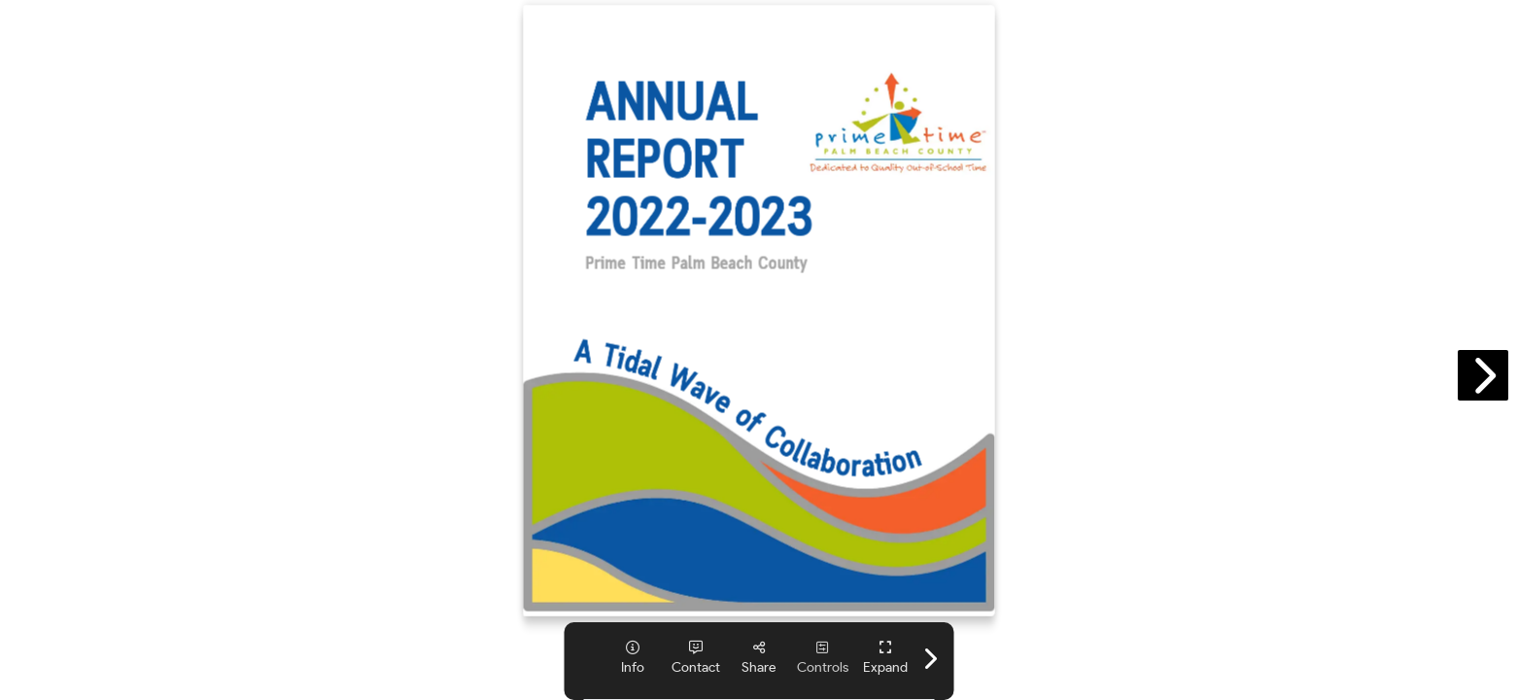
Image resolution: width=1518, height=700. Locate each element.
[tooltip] (633, 658)
